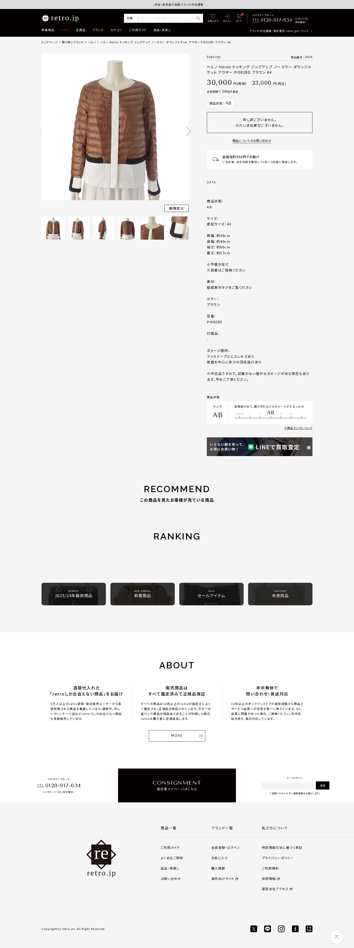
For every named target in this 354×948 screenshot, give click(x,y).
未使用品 (280, 594)
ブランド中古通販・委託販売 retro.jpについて (279, 31)
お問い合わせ (171, 878)
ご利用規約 (270, 868)
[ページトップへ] (336, 936)
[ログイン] (227, 18)
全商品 (81, 30)
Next (188, 131)
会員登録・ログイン (225, 847)
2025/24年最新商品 (74, 594)
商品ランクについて (299, 428)
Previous (41, 131)
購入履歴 (218, 868)
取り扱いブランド (73, 42)
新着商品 (48, 30)
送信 (322, 785)
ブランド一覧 (222, 828)
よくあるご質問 (172, 858)
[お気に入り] (212, 18)
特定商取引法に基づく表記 (282, 847)
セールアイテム (211, 594)
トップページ (50, 42)
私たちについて (275, 828)
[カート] (239, 18)
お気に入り (219, 858)
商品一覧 (169, 828)
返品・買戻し (162, 30)
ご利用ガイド (138, 30)
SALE (65, 30)
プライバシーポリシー (278, 858)
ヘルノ (92, 42)
